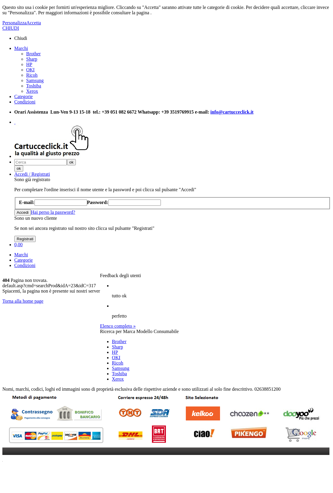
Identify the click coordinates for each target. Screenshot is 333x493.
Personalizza (14, 22)
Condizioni (24, 101)
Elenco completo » (118, 326)
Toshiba (33, 85)
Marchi (21, 48)
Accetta (33, 22)
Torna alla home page (22, 301)
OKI (30, 69)
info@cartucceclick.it (232, 111)
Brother (33, 53)
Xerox (32, 91)
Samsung (35, 80)
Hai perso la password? (53, 212)
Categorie (23, 96)
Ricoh (31, 75)
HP (29, 64)
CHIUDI (10, 28)
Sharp (31, 59)
